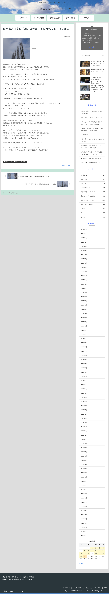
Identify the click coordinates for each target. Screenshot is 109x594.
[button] (103, 55)
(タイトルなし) (85, 134)
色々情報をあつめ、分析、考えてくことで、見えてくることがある (92, 146)
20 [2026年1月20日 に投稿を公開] (85, 556)
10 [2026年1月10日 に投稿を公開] (99, 551)
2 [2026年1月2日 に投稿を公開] (95, 548)
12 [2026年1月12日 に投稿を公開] (81, 553)
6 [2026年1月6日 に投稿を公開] (84, 551)
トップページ (66, 588)
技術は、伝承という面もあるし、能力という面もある (92, 112)
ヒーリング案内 (76, 588)
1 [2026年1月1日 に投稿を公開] (92, 548)
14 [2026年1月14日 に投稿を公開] (88, 553)
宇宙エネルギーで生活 (20, 161)
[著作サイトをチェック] (89, 47)
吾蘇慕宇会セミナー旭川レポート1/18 (91, 117)
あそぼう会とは (87, 588)
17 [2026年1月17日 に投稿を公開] (99, 553)
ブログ (105, 588)
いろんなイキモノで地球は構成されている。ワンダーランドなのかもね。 (92, 123)
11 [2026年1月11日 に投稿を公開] (103, 551)
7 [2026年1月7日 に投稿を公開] (88, 551)
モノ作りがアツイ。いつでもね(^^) (91, 158)
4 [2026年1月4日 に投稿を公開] (103, 548)
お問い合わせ (98, 588)
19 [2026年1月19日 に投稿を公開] (81, 556)
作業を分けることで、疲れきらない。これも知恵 (92, 140)
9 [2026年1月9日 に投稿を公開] (95, 551)
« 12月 (81, 563)
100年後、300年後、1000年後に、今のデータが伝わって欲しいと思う (92, 129)
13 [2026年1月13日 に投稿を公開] (85, 553)
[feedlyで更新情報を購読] (92, 47)
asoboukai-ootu (92, 29)
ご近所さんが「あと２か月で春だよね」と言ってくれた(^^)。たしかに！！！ (92, 153)
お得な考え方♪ (8, 161)
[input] (92, 55)
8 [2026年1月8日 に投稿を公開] (92, 551)
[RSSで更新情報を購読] (95, 47)
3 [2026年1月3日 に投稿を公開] (99, 548)
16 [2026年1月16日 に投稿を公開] (96, 553)
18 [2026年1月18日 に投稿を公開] (103, 553)
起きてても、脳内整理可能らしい (90, 162)
